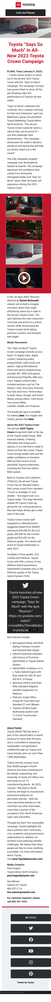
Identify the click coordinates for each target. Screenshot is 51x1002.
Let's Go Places (25, 12)
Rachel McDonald (29, 300)
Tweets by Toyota (25, 982)
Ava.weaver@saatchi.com (21, 892)
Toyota (31, 917)
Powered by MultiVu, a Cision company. (12, 992)
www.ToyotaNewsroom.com (27, 858)
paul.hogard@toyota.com (20, 875)
